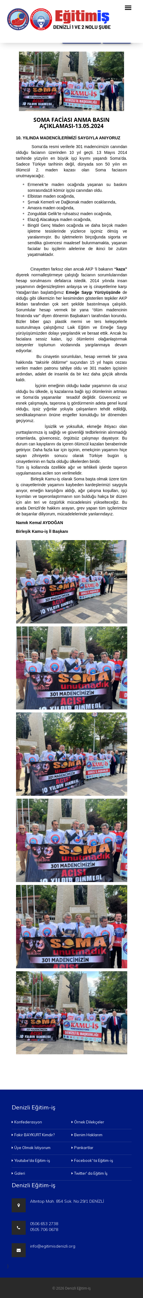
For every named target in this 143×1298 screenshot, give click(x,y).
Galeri (18, 1173)
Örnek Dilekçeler (88, 1122)
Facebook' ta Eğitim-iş (92, 1160)
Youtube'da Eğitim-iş (31, 1160)
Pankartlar (82, 1147)
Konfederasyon (27, 1122)
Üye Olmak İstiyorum (31, 1147)
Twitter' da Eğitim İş (89, 1173)
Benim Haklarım (87, 1134)
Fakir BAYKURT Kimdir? (33, 1134)
